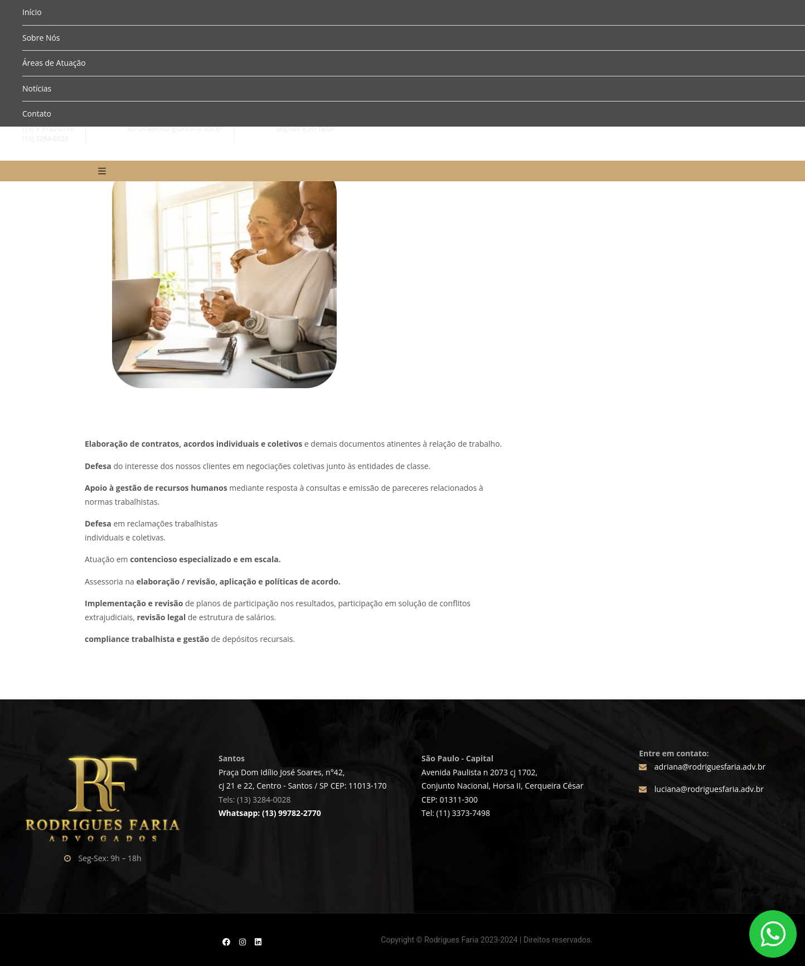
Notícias (36, 88)
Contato (36, 113)
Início (32, 12)
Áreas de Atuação (54, 62)
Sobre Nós (41, 37)
